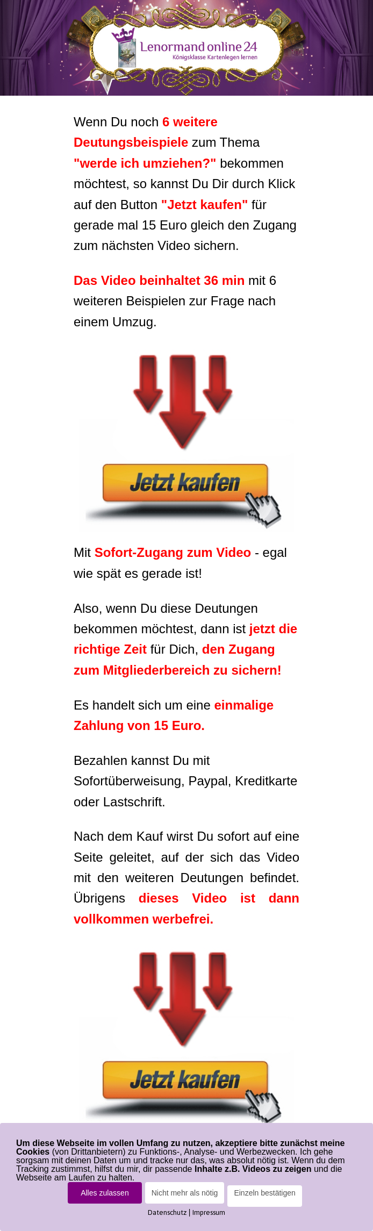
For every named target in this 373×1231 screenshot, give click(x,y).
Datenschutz (167, 1212)
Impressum (208, 1212)
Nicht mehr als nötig (185, 1193)
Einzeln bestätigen (264, 1193)
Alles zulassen (105, 1193)
